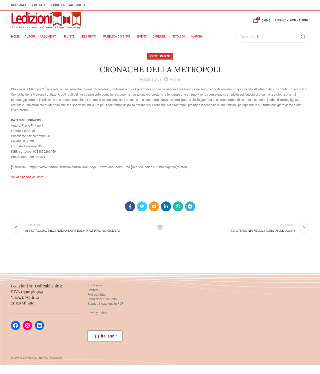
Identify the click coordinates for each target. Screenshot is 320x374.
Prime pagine (160, 63)
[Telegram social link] (190, 213)
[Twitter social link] (142, 213)
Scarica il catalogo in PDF (106, 312)
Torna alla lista (160, 235)
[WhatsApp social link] (178, 213)
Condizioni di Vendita (102, 308)
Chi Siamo (95, 294)
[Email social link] (154, 213)
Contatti (93, 299)
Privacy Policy (97, 321)
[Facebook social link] (130, 213)
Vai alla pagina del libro (27, 184)
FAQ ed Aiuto (97, 303)
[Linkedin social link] (166, 213)
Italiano (104, 344)
